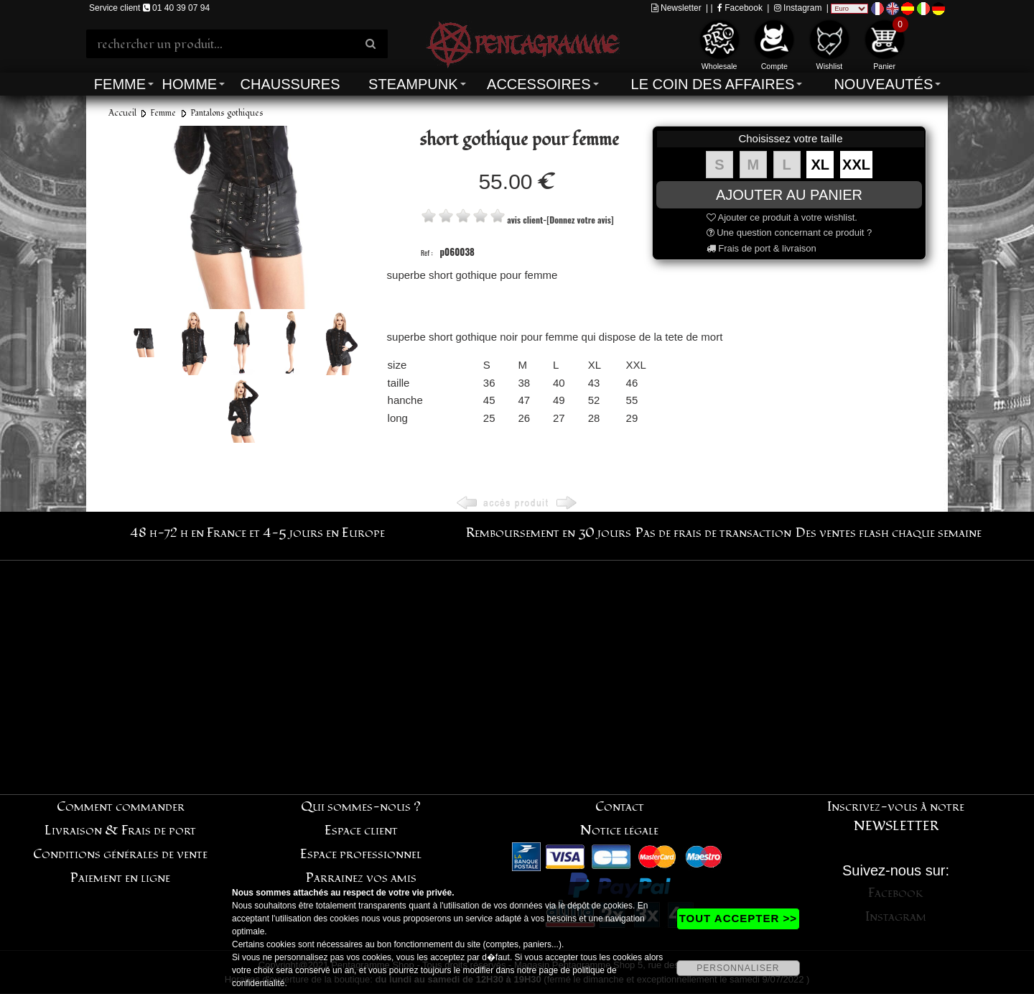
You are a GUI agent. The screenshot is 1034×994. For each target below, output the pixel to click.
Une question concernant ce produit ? (789, 232)
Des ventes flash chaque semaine (889, 533)
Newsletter (676, 8)
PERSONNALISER (738, 968)
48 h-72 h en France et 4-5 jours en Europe (257, 533)
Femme (120, 84)
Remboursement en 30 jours (548, 533)
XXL (856, 164)
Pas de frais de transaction (713, 533)
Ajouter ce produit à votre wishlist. (782, 217)
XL (820, 164)
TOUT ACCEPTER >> (738, 918)
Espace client (361, 830)
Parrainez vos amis (361, 878)
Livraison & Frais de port (120, 830)
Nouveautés (883, 84)
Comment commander (121, 807)
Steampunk (412, 84)
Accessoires (538, 84)
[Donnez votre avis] (579, 219)
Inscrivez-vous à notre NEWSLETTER (895, 816)
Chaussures (290, 84)
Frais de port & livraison (761, 248)
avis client (525, 219)
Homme (189, 84)
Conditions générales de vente (120, 854)
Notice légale (619, 830)
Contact (619, 807)
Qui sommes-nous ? (361, 807)
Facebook (740, 8)
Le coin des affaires (713, 84)
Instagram (798, 8)
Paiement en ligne (120, 878)
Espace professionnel (360, 854)
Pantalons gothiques (227, 113)
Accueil (122, 113)
